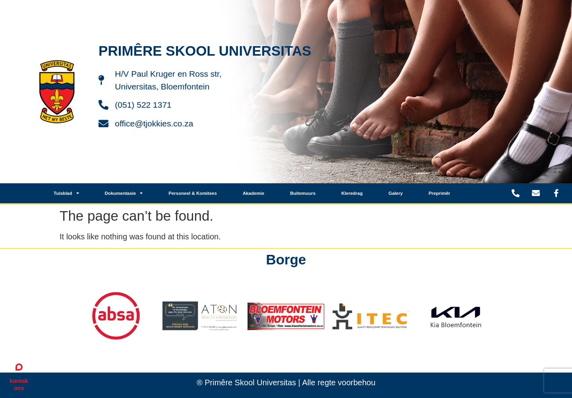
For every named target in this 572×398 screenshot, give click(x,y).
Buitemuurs (302, 193)
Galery (395, 193)
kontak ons (19, 384)
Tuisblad (66, 193)
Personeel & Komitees (192, 193)
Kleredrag (352, 193)
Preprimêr (439, 193)
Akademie (253, 193)
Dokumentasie (124, 193)
